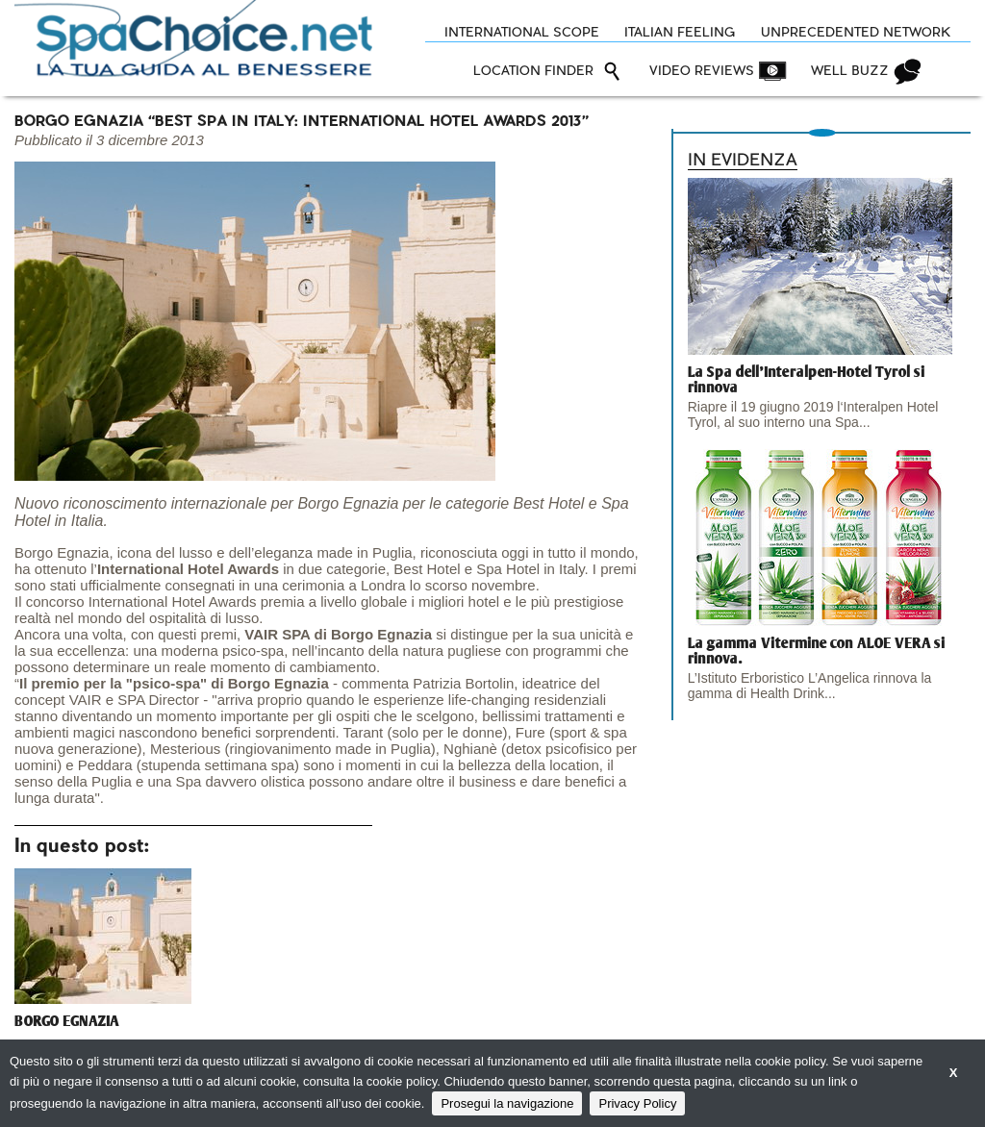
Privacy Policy (637, 1103)
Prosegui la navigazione (507, 1103)
